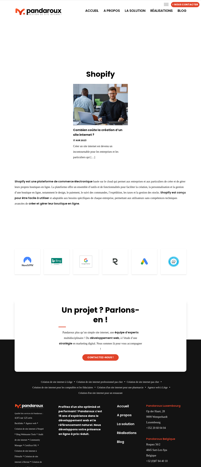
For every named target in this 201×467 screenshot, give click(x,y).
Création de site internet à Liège (56, 382)
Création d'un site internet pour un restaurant (100, 393)
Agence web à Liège (157, 387)
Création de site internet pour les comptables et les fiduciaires (62, 387)
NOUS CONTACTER (185, 4)
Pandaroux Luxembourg (163, 406)
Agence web (31, 423)
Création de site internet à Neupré (29, 429)
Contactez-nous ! (100, 357)
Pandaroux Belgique (160, 439)
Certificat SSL (31, 445)
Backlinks (19, 423)
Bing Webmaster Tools (26, 434)
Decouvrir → (100, 165)
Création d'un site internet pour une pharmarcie (120, 387)
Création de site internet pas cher (143, 382)
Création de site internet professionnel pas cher (99, 382)
